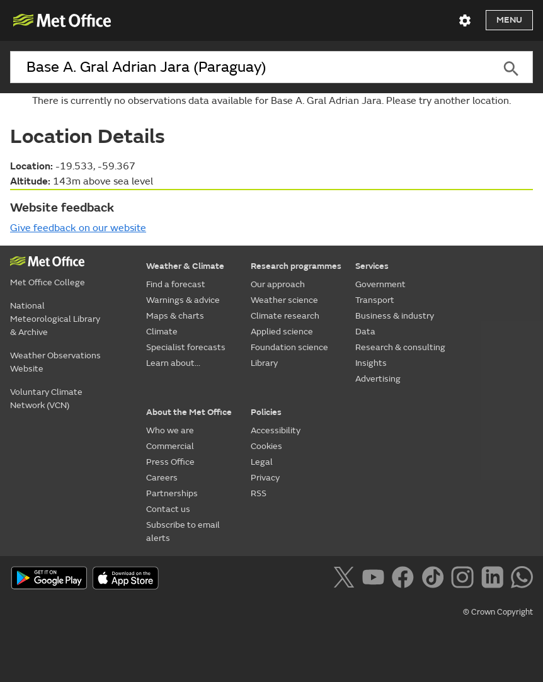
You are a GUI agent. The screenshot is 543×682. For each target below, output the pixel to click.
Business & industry (394, 315)
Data (365, 331)
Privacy (265, 477)
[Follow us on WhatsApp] (522, 579)
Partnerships (172, 493)
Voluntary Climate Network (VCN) (46, 399)
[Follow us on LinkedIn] (494, 579)
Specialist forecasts (186, 347)
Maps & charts (175, 315)
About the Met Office (189, 412)
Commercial (170, 446)
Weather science (284, 300)
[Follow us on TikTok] (435, 579)
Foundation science (289, 347)
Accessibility (275, 430)
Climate (162, 331)
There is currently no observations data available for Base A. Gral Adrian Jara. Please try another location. (271, 100)
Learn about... (173, 363)
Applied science (282, 331)
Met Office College (47, 282)
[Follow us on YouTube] (375, 579)
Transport (374, 300)
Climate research (285, 315)
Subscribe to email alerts (183, 531)
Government (380, 284)
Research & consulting (400, 347)
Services (372, 266)
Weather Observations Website (55, 362)
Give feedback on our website (78, 228)
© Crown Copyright (498, 612)
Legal (262, 462)
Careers (162, 477)
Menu (509, 19)
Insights (371, 363)
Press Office (170, 462)
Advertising (378, 378)
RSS (258, 493)
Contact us (168, 509)
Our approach (278, 284)
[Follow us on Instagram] (464, 579)
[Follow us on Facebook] (405, 579)
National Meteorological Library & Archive (55, 319)
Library (264, 363)
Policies (266, 412)
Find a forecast (175, 284)
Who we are (170, 430)
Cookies (266, 446)
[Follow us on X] (346, 579)
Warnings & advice (183, 300)
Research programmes (296, 266)
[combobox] (250, 67)
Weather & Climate (185, 266)
